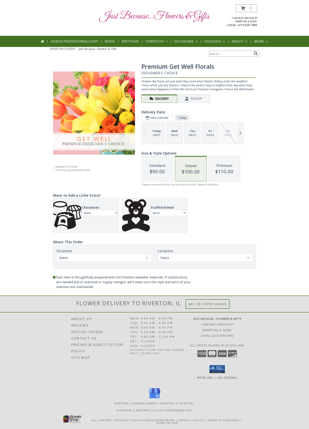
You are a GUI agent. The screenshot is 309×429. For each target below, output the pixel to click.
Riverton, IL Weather (133, 410)
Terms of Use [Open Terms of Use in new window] (167, 423)
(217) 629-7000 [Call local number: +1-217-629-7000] (247, 25)
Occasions (186, 41)
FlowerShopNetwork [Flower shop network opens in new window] (157, 420)
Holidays (215, 41)
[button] (246, 8)
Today (182, 118)
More (261, 41)
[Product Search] (230, 53)
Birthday (130, 41)
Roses (110, 41)
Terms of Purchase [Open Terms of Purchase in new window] (223, 420)
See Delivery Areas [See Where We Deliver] (208, 304)
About (240, 41)
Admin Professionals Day (74, 41)
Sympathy (157, 41)
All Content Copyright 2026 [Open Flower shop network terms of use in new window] (115, 420)
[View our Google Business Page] (154, 398)
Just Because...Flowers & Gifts (154, 16)
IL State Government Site (172, 410)
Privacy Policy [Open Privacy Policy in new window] (191, 420)
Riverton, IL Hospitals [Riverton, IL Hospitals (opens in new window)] (177, 403)
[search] (256, 53)
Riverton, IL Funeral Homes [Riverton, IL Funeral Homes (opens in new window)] (135, 403)
